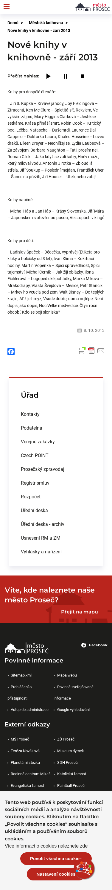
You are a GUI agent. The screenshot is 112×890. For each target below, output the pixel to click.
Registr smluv (35, 483)
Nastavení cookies (56, 874)
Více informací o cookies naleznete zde (46, 846)
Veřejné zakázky (38, 441)
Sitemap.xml (21, 675)
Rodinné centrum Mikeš (31, 773)
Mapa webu (67, 675)
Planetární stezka (25, 762)
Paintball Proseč (71, 785)
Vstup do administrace (30, 709)
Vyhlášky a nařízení (41, 551)
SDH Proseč (67, 762)
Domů (12, 22)
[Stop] (82, 76)
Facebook (94, 645)
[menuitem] (56, 414)
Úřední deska (34, 510)
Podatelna (31, 428)
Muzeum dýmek (70, 750)
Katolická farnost (71, 773)
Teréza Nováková (25, 750)
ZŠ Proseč (66, 739)
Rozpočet (31, 496)
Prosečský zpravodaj (42, 469)
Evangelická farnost (27, 785)
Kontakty (30, 414)
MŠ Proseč (20, 739)
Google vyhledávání (73, 709)
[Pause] (65, 76)
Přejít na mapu (79, 612)
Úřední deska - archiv (42, 524)
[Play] (48, 76)
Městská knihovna (46, 22)
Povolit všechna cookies (56, 858)
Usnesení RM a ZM (40, 538)
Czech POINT (35, 455)
